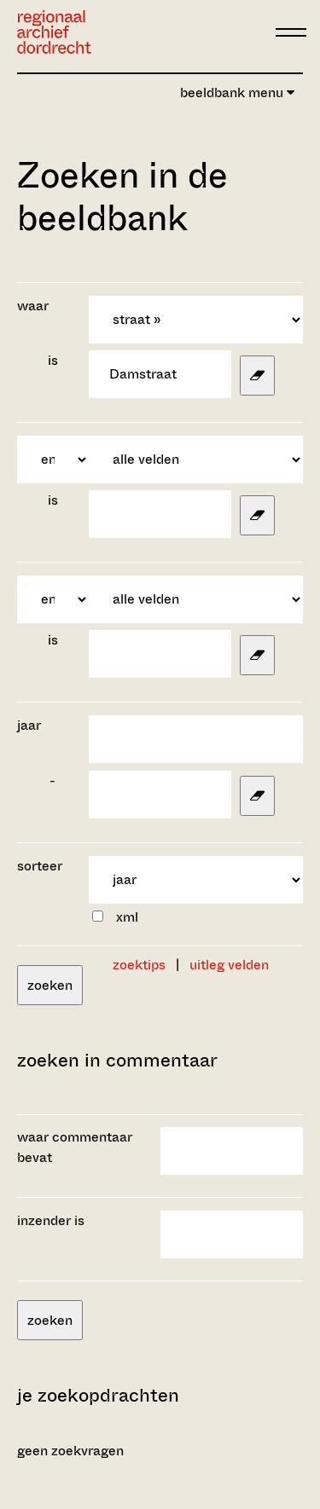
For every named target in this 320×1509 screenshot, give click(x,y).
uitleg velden (229, 964)
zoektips (139, 964)
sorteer (39, 866)
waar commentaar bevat (74, 1147)
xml (127, 917)
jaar (29, 725)
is (53, 360)
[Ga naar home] (54, 32)
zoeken (50, 985)
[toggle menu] (291, 32)
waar (34, 305)
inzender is (50, 1220)
